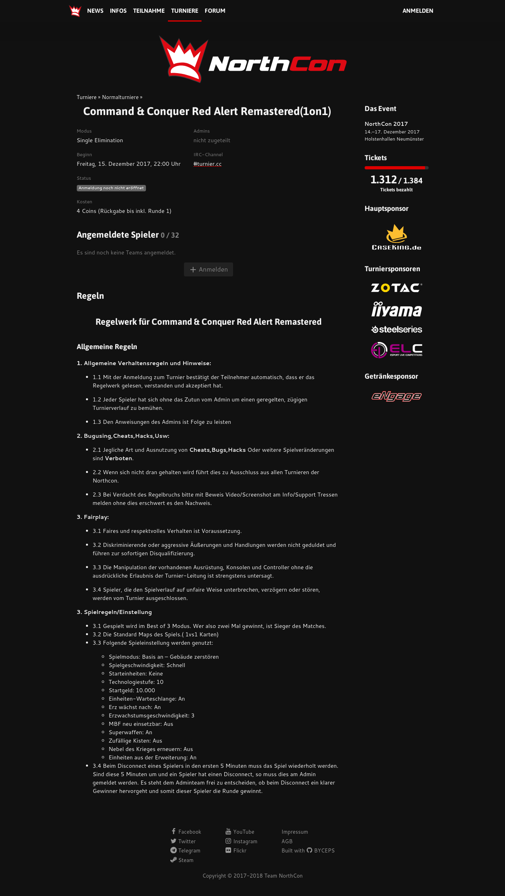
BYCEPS (320, 850)
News (95, 10)
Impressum (294, 831)
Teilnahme (149, 10)
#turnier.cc (208, 164)
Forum (215, 10)
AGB (287, 841)
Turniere (184, 10)
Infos (118, 10)
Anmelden (418, 10)
